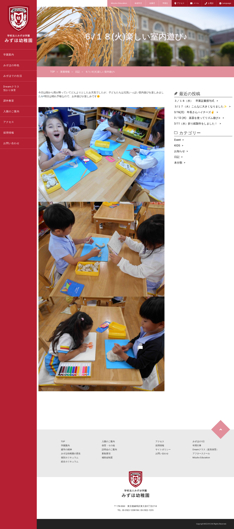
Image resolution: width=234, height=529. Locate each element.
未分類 (178, 162)
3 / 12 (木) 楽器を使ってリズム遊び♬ (197, 117)
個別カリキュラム (69, 457)
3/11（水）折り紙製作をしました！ (196, 123)
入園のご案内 (11, 111)
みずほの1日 (199, 441)
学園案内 (8, 54)
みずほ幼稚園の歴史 (71, 453)
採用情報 (8, 132)
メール (196, 3)
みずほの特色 (11, 65)
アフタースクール (201, 453)
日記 (77, 71)
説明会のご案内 (109, 449)
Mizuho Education (119, 3)
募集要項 (106, 453)
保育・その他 (108, 445)
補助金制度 (107, 457)
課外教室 (8, 100)
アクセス (180, 3)
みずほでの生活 (12, 75)
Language (226, 3)
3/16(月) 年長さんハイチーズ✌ (194, 112)
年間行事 (197, 445)
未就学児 (138, 3)
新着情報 (65, 71)
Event (177, 139)
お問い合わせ (11, 143)
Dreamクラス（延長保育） (205, 449)
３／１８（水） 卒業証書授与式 (194, 100)
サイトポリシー (163, 449)
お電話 (210, 3)
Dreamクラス (20, 88)
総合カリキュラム (69, 461)
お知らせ (179, 151)
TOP (52, 71)
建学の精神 (66, 449)
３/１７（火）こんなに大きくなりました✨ (200, 106)
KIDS (177, 145)
